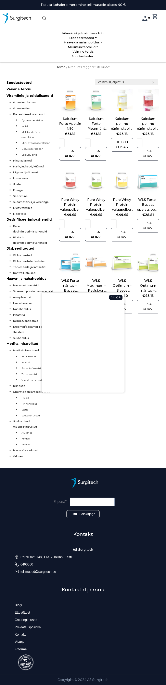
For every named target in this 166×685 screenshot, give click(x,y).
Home (60, 67)
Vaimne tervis (83, 51)
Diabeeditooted (81, 38)
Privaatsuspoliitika (28, 627)
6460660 (27, 564)
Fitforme (21, 649)
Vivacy (19, 642)
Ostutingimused (26, 620)
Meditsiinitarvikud (82, 47)
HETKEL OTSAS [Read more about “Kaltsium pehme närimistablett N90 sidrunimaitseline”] (122, 144)
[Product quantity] (62, 142)
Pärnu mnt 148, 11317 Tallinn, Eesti (46, 557)
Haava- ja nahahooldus (82, 42)
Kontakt (20, 634)
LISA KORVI (70, 153)
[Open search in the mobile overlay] (83, 18)
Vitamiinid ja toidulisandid (82, 33)
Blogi (18, 605)
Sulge (115, 297)
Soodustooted (83, 56)
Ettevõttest (22, 612)
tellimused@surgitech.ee (38, 571)
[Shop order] (126, 82)
